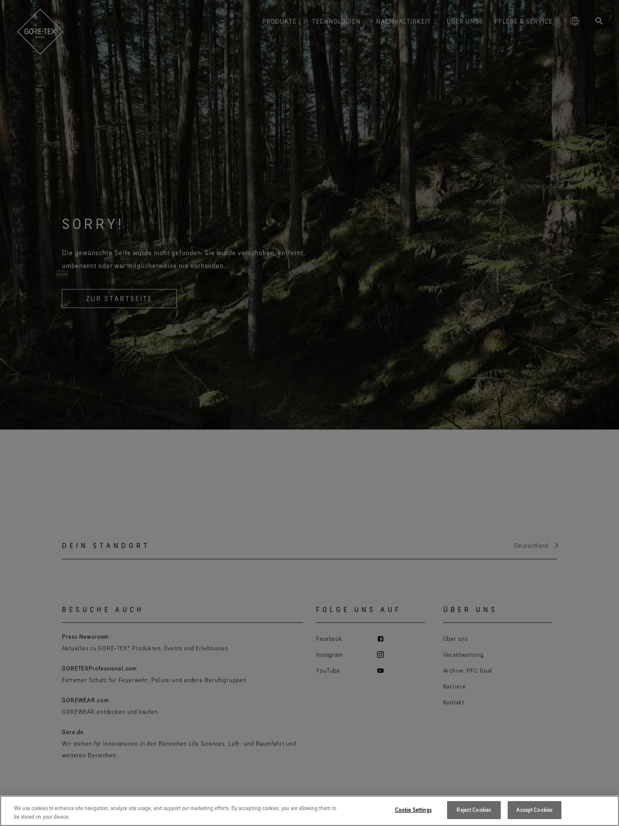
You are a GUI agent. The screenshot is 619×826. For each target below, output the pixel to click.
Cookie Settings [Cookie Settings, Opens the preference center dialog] (413, 811)
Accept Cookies (534, 811)
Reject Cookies (474, 811)
